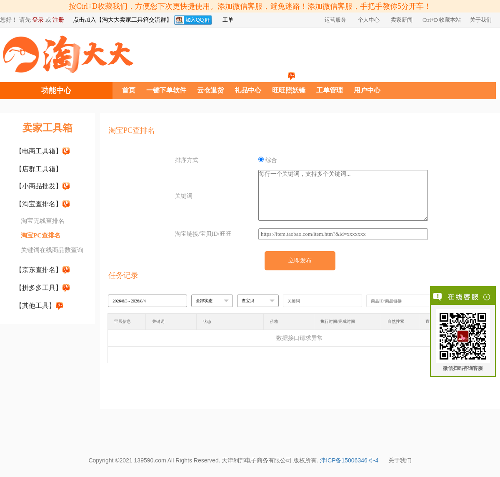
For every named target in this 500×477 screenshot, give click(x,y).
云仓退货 (210, 90)
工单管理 (329, 90)
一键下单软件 (166, 90)
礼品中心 (248, 90)
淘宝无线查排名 (43, 220)
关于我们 (400, 460)
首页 (128, 90)
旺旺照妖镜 (288, 90)
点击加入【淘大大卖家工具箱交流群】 (122, 20)
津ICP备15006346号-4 (349, 460)
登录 (38, 20)
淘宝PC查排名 (40, 235)
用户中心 (367, 90)
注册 (58, 20)
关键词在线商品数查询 (52, 250)
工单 (227, 20)
